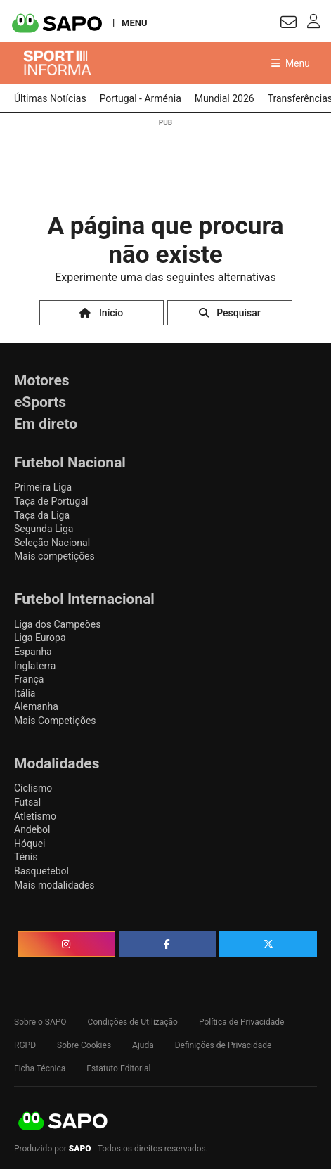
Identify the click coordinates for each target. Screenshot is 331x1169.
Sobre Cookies (84, 1045)
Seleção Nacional (52, 542)
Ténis (25, 857)
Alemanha (36, 706)
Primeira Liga (43, 487)
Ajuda (143, 1045)
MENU (134, 22)
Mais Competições (55, 720)
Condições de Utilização (133, 1022)
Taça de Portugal (51, 501)
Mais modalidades (54, 885)
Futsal (27, 802)
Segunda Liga (43, 528)
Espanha (33, 651)
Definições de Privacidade (223, 1045)
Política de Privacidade (241, 1022)
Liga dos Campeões (57, 624)
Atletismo (35, 816)
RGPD (25, 1045)
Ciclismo (33, 788)
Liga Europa (40, 637)
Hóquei (29, 843)
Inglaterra (35, 665)
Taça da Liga (42, 515)
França (29, 679)
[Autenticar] (288, 24)
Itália (24, 693)
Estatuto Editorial (118, 1068)
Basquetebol (41, 871)
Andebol (32, 829)
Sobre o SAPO (40, 1022)
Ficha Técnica (39, 1068)
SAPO (63, 1122)
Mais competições (54, 556)
